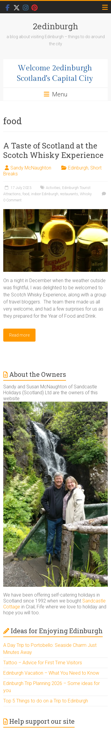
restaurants (69, 194)
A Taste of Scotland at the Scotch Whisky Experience (53, 150)
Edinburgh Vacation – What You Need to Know (51, 673)
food (25, 194)
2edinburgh (55, 26)
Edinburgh (78, 168)
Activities (53, 188)
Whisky (86, 194)
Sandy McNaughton (30, 168)
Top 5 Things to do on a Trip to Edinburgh (45, 701)
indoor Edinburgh (44, 194)
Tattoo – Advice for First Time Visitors (42, 662)
